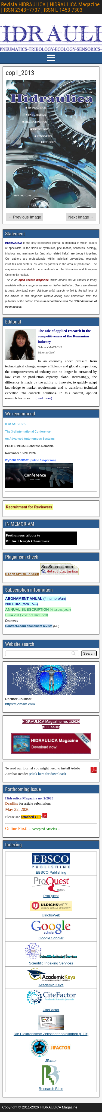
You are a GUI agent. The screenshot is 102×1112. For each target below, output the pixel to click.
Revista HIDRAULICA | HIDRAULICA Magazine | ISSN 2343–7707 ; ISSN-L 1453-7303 (50, 7)
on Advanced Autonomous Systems (30, 438)
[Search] (89, 653)
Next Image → (81, 217)
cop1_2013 (20, 73)
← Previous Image (24, 217)
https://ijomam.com (20, 704)
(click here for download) (47, 774)
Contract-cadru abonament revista (28, 626)
